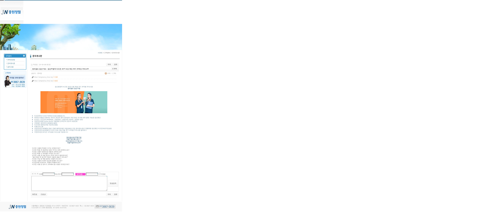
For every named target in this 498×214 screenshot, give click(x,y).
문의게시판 (11, 63)
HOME (100, 53)
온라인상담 (11, 60)
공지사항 (10, 67)
